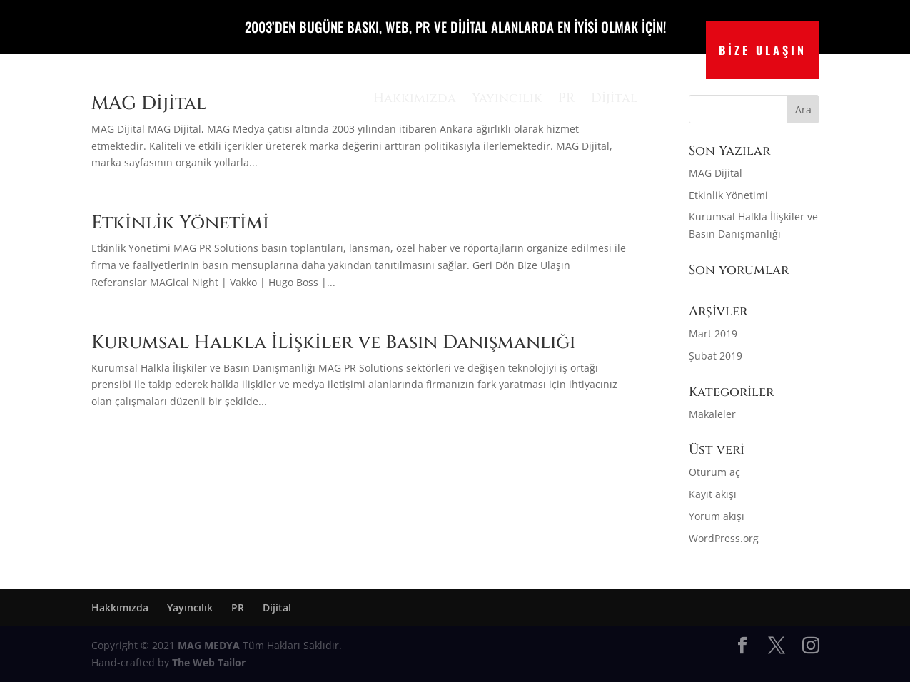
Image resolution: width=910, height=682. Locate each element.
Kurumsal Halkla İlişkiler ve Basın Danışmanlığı (333, 342)
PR (566, 98)
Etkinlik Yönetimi (180, 222)
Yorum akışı (716, 516)
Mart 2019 (713, 333)
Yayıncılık (507, 98)
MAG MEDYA (210, 645)
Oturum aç (714, 472)
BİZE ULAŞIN (763, 49)
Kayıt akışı (713, 494)
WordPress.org (724, 538)
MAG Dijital (715, 173)
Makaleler (712, 414)
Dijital (614, 98)
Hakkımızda (414, 98)
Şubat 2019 (715, 355)
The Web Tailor (209, 662)
